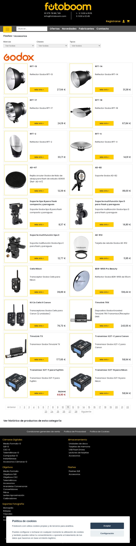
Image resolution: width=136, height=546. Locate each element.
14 (84, 407)
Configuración (107, 533)
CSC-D (6, 449)
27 (70, 411)
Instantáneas (9, 458)
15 (89, 407)
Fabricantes (86, 28)
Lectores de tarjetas (79, 452)
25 (58, 411)
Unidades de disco (78, 443)
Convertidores (10, 489)
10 (63, 407)
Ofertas (55, 28)
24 (52, 411)
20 (116, 407)
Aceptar (107, 526)
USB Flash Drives (77, 449)
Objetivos (7, 467)
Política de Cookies (99, 431)
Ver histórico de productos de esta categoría (32, 420)
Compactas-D (10, 455)
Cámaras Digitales (12, 439)
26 (64, 411)
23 (46, 411)
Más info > (39, 89)
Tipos (72, 41)
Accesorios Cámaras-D (15, 461)
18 (105, 407)
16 (95, 407)
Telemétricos (10, 480)
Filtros (6, 492)
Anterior (11, 407)
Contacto (102, 28)
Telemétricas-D (11, 452)
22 (127, 407)
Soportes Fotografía (13, 503)
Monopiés (8, 507)
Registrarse (113, 21)
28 (76, 411)
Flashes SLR (74, 471)
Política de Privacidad (75, 431)
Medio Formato (11, 471)
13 (78, 407)
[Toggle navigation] (7, 29)
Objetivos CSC (10, 477)
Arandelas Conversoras (15, 486)
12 (73, 407)
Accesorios (20, 36)
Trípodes (7, 513)
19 (111, 407)
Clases (40, 41)
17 (100, 407)
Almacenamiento (77, 439)
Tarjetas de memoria (79, 446)
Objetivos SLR (10, 474)
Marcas (7, 41)
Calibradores (10, 498)
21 (122, 407)
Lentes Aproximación (13, 495)
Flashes (72, 467)
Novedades (69, 28)
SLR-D (6, 446)
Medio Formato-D (12, 443)
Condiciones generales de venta (43, 431)
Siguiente (86, 411)
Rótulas (7, 510)
